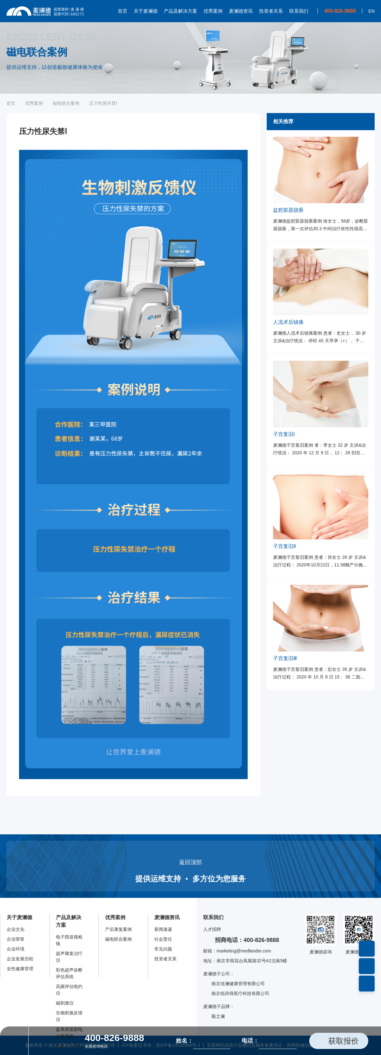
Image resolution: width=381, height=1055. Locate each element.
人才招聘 (212, 929)
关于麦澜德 (145, 11)
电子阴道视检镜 (69, 940)
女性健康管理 (20, 968)
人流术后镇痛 (288, 322)
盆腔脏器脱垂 (288, 210)
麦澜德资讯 (241, 11)
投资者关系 (271, 11)
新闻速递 (163, 929)
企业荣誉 (15, 939)
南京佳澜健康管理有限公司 (234, 983)
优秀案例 (213, 11)
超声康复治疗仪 (69, 957)
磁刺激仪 (65, 1002)
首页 (122, 11)
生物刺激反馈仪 (69, 1016)
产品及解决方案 (180, 11)
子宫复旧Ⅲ (285, 658)
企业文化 (15, 929)
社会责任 (163, 939)
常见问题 (163, 949)
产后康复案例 (118, 929)
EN (372, 11)
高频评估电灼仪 (69, 990)
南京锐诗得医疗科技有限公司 (236, 993)
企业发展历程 (20, 958)
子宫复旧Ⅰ (284, 434)
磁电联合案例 (66, 103)
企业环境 (15, 949)
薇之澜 (214, 1016)
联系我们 (298, 11)
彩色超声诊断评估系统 (69, 973)
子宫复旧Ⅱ (284, 546)
